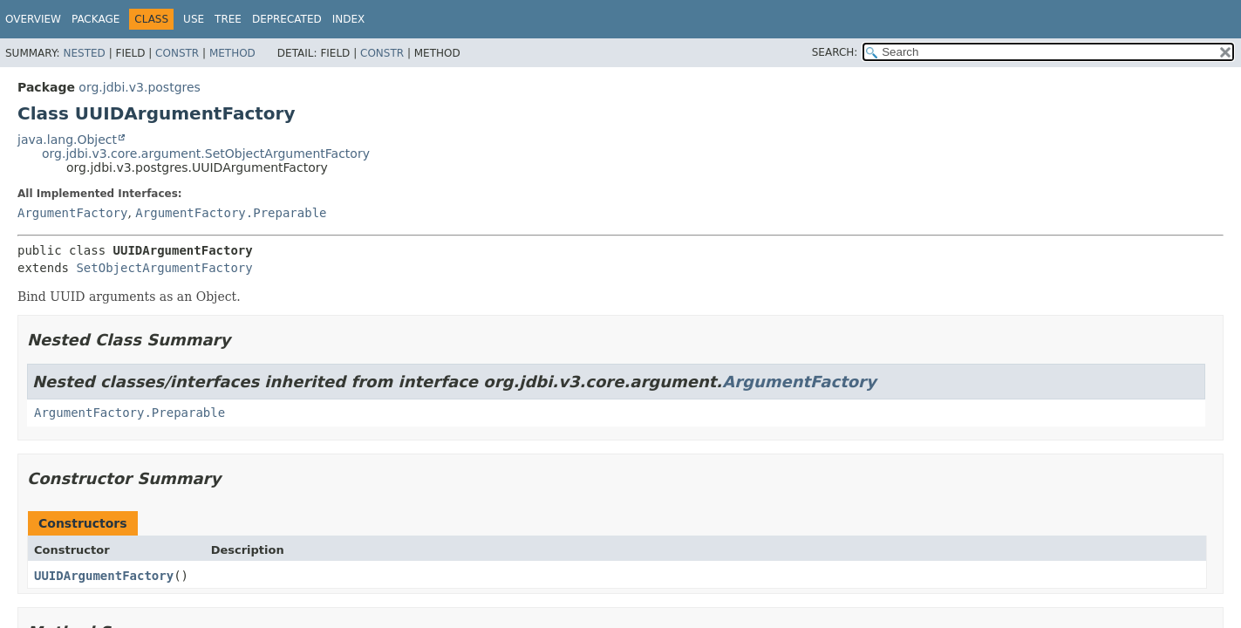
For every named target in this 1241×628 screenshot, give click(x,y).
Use (193, 19)
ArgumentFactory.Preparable (230, 213)
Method (232, 53)
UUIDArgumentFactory (104, 576)
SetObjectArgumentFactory (164, 268)
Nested (84, 53)
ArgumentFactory (72, 213)
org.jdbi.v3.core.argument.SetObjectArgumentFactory (206, 153)
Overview (33, 19)
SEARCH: (835, 52)
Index (348, 19)
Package (95, 19)
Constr (177, 53)
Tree (228, 19)
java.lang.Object (67, 140)
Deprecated (287, 19)
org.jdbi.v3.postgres (139, 87)
